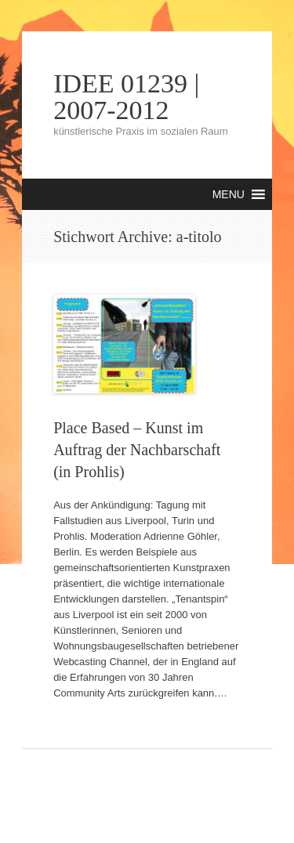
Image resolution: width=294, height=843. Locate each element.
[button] (228, 194)
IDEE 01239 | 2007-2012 (126, 97)
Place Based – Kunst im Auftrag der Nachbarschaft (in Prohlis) (136, 449)
